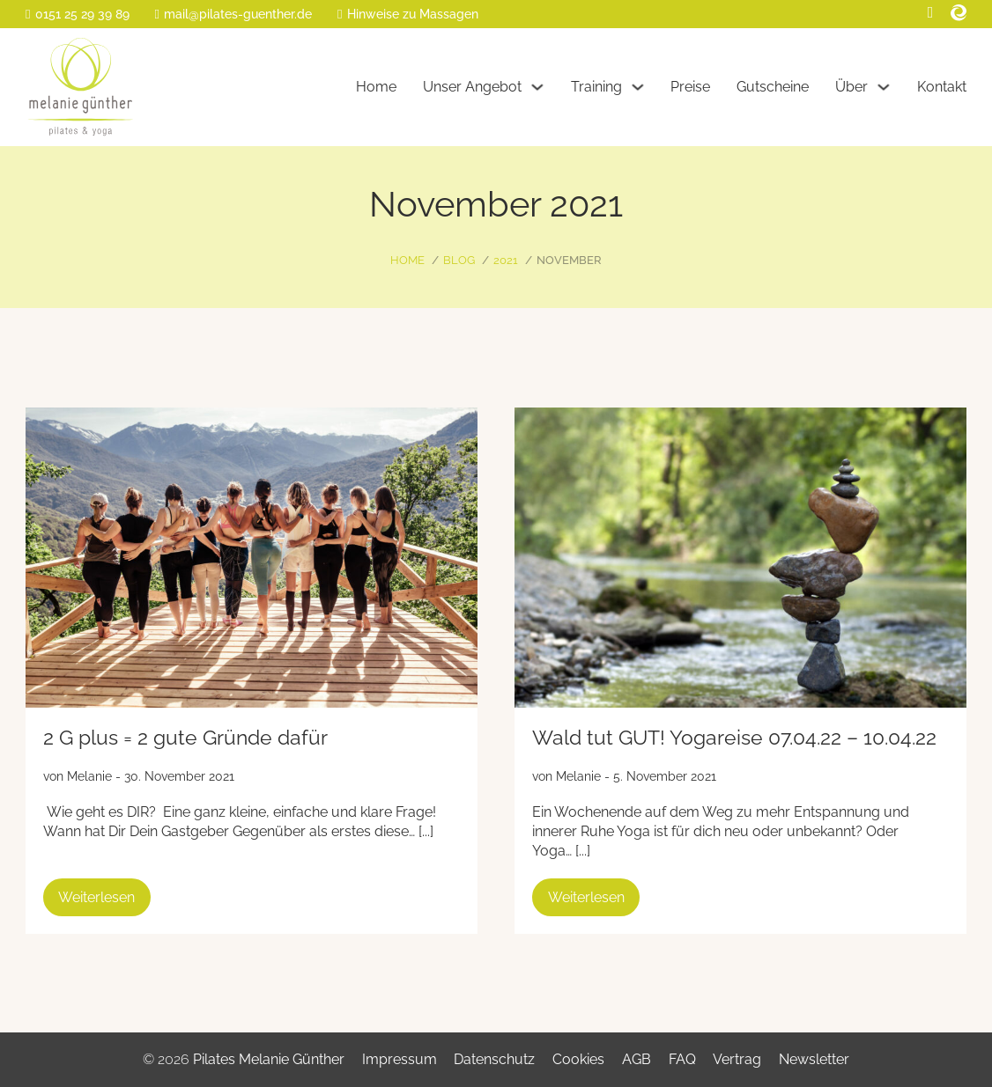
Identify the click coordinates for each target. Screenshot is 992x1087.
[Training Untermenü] (638, 87)
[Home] (81, 87)
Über (851, 86)
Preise (690, 86)
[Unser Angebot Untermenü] (537, 87)
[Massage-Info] (407, 14)
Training (596, 86)
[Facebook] (931, 12)
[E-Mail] (233, 14)
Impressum (399, 1059)
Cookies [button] (578, 1059)
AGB (636, 1059)
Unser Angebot (472, 86)
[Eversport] (958, 12)
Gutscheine (773, 86)
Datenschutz (494, 1059)
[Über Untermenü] (884, 87)
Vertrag (737, 1059)
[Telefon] (77, 14)
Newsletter (814, 1059)
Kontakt (941, 86)
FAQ (682, 1059)
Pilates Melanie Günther (268, 1059)
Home (376, 86)
